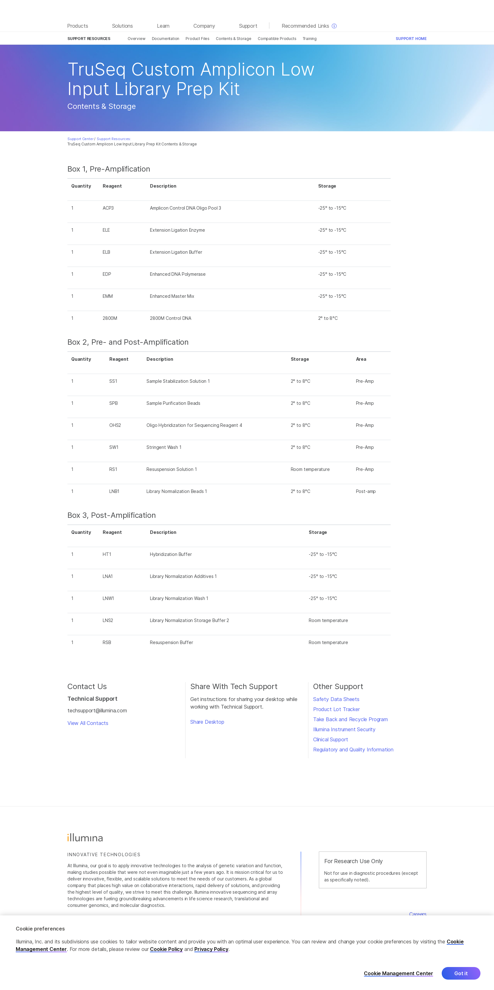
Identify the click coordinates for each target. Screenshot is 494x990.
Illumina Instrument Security (344, 729)
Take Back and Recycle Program (350, 719)
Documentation (166, 38)
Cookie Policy (166, 954)
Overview (137, 38)
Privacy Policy (211, 954)
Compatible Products (277, 38)
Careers (418, 914)
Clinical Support (330, 739)
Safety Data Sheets (336, 699)
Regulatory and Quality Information (353, 749)
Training (310, 38)
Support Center (80, 139)
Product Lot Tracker (336, 709)
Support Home (411, 38)
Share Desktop (207, 722)
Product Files (198, 38)
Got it (461, 979)
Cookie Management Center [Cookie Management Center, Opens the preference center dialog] (398, 979)
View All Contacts (87, 723)
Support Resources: (114, 139)
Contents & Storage (233, 38)
